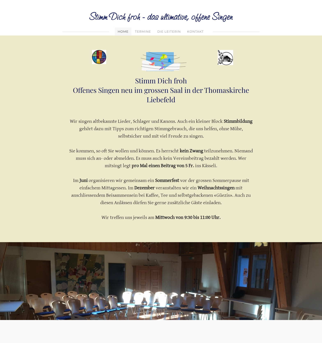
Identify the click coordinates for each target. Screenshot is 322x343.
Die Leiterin (169, 31)
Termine (143, 31)
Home (123, 31)
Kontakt (195, 31)
